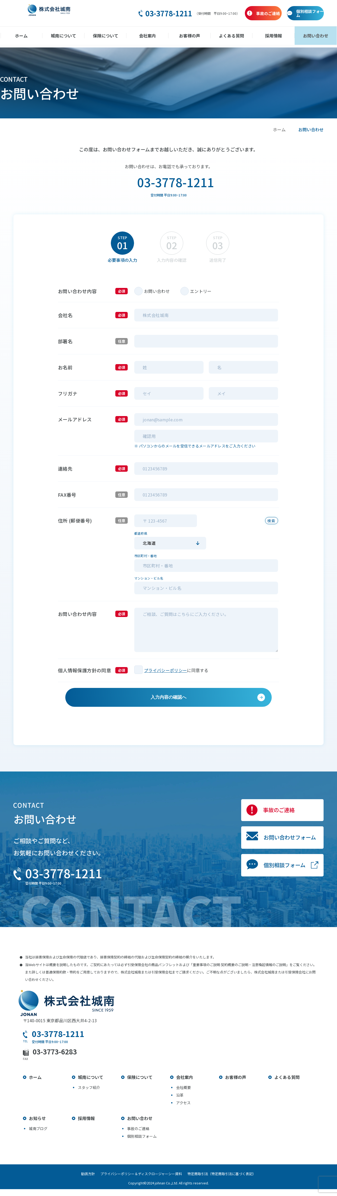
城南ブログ (38, 1135)
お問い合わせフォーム (276, 858)
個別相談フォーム (268, 895)
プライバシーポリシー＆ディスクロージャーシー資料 (141, 1180)
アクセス (183, 1109)
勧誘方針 (83, 1180)
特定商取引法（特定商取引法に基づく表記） (227, 1180)
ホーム (32, 35)
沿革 (180, 1102)
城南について (71, 35)
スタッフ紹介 (89, 1094)
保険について (110, 35)
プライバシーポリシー (165, 670)
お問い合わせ (304, 35)
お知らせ (37, 1125)
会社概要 (183, 1094)
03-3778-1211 (134, 13)
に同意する (198, 670)
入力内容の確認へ (168, 703)
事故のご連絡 (261, 821)
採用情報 (265, 35)
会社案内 (149, 35)
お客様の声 (188, 35)
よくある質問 (226, 35)
